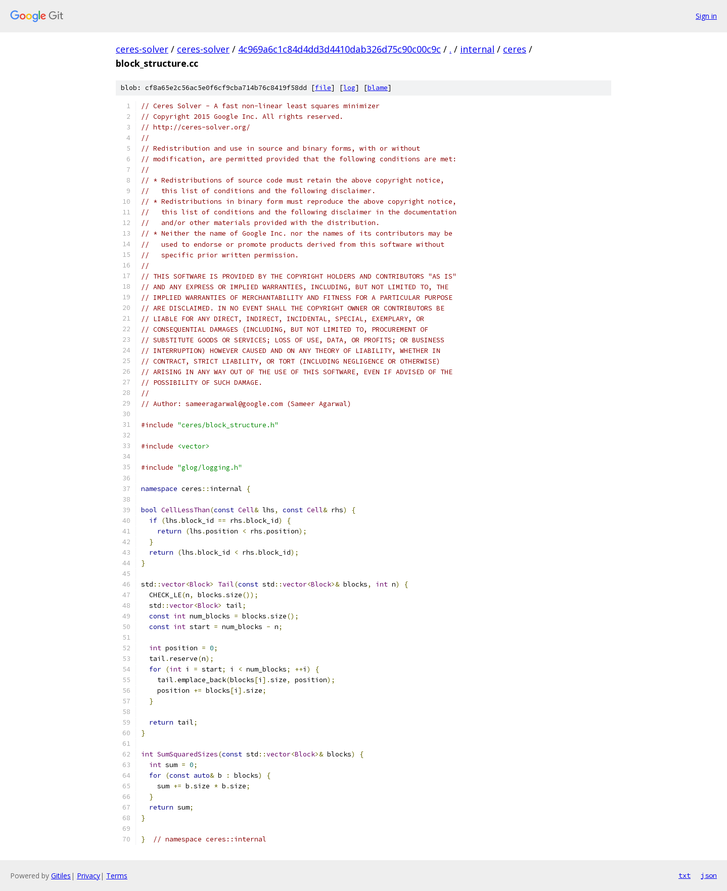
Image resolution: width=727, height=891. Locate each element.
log (349, 87)
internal (477, 49)
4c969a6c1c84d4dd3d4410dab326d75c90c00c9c (339, 49)
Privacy (88, 875)
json (709, 875)
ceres (514, 49)
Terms (116, 875)
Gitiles (61, 875)
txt (684, 875)
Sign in (706, 16)
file (323, 87)
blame (378, 87)
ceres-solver (142, 49)
